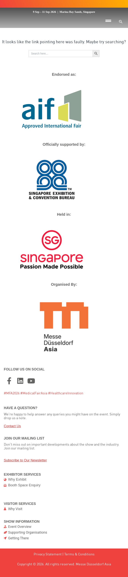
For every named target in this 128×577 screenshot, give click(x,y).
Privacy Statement (48, 566)
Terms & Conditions (79, 566)
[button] (120, 21)
